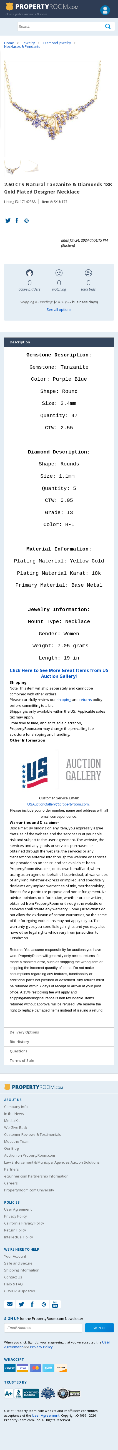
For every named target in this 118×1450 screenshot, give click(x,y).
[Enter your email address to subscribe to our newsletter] (43, 1328)
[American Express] (48, 1368)
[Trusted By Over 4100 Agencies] (48, 1393)
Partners (11, 1169)
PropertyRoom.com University (29, 1190)
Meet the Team (16, 1141)
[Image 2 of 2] (32, 168)
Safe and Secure (18, 1263)
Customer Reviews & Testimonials (32, 1134)
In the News (14, 1113)
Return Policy (15, 1230)
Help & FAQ (13, 1284)
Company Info (16, 1106)
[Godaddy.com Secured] (69, 1393)
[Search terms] (66, 26)
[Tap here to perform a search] (108, 26)
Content (5, 70)
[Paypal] (10, 1368)
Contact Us (13, 1277)
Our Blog (11, 1148)
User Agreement (18, 1209)
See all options (59, 309)
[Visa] (23, 1368)
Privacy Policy (15, 1216)
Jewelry (29, 43)
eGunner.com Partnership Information (36, 1176)
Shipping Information (21, 1270)
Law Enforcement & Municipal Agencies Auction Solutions (52, 1162)
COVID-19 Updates (19, 1290)
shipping (64, 699)
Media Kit (12, 1120)
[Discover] (61, 1368)
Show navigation (9, 25)
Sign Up (100, 1327)
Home (9, 43)
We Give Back (15, 1127)
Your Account (15, 1256)
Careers (11, 1183)
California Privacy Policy (24, 1223)
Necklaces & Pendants (22, 46)
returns (85, 699)
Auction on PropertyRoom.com (29, 1155)
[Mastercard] (36, 1368)
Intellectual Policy (18, 1237)
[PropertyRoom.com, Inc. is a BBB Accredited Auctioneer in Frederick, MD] (22, 1393)
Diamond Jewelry (57, 43)
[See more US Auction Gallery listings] (59, 792)
